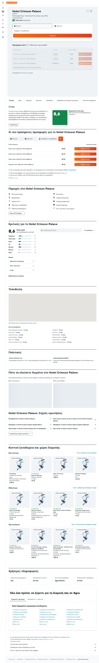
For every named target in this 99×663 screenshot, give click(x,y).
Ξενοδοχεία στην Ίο (17, 619)
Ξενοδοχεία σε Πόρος (18, 614)
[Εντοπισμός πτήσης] (3, 23)
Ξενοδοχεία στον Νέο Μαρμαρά (47, 614)
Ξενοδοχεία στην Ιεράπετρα (47, 617)
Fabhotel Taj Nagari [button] (80, 473)
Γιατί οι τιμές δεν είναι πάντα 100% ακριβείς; (53, 650)
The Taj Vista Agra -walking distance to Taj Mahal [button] (39, 547)
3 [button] (21, 46)
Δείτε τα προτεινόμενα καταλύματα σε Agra (84, 524)
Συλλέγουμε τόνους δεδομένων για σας (53, 647)
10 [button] (21, 50)
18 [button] (26, 54)
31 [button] (21, 62)
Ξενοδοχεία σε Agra (71, 659)
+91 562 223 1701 (17, 18)
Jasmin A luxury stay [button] (15, 547)
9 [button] (46, 46)
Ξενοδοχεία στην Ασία (30, 659)
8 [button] (42, 46)
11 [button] (25, 50)
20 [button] (34, 54)
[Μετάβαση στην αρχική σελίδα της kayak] (11, 3)
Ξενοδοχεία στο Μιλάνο (72, 612)
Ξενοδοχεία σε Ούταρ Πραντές (57, 659)
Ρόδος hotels (15, 624)
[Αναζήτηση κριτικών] (62, 230)
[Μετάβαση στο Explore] (3, 20)
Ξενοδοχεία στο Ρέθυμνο (19, 617)
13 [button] (34, 50)
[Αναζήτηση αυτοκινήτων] (3, 15)
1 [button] (42, 42)
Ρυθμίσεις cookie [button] (13, 178)
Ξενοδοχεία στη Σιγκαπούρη (47, 610)
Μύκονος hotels (43, 622)
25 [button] (26, 58)
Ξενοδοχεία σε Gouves (45, 612)
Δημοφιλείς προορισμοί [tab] (18, 599)
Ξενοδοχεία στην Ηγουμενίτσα (74, 610)
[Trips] (3, 32)
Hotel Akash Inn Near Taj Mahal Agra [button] (62, 511)
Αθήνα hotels (15, 622)
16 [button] (46, 50)
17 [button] (21, 54)
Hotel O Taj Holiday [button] (14, 510)
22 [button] (42, 54)
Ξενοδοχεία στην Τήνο (72, 614)
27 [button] (34, 58)
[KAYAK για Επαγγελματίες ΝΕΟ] (3, 27)
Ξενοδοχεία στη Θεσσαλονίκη (74, 619)
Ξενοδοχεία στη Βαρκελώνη (47, 619)
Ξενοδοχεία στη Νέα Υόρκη (19, 612)
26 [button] (30, 58)
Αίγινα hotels (42, 624)
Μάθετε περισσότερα (70, 170)
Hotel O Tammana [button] (58, 473)
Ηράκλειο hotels (70, 622)
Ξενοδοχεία (20, 659)
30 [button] (46, 58)
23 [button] (46, 54)
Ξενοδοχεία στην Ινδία (42, 659)
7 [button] (38, 46)
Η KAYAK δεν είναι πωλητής (53, 644)
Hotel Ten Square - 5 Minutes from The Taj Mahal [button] (63, 547)
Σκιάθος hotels (70, 624)
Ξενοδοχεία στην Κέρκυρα (19, 610)
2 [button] (46, 42)
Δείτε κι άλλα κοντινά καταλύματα (86, 453)
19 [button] (30, 54)
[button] (3, 3)
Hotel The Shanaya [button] (36, 475)
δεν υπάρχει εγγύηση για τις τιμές (45, 639)
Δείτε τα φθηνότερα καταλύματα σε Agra (84, 488)
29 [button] (42, 58)
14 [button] (38, 50)
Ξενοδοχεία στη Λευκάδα (73, 617)
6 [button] (34, 46)
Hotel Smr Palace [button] (36, 510)
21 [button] (38, 54)
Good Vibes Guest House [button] (82, 510)
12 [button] (30, 50)
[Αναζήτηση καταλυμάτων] (3, 11)
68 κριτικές (26, 20)
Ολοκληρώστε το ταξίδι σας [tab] (35, 599)
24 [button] (21, 58)
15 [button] (42, 50)
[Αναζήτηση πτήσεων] (3, 8)
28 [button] (38, 58)
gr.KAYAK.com (12, 659)
